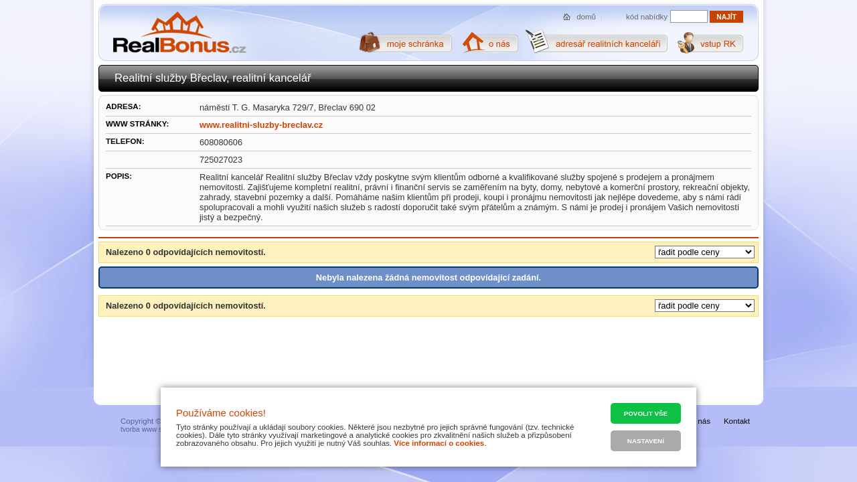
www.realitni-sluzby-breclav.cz (261, 125)
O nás (700, 421)
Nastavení (645, 441)
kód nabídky (647, 17)
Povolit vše (646, 413)
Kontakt (737, 421)
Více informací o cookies (439, 443)
